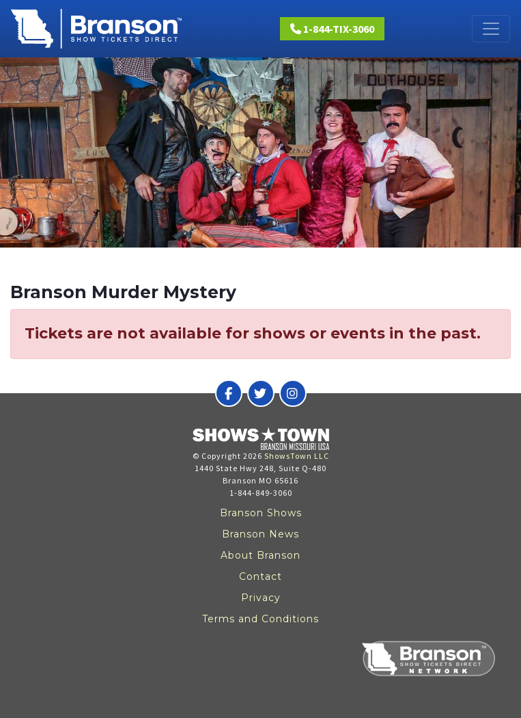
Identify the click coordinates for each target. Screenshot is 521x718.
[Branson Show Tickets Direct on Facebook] (228, 393)
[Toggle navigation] (491, 28)
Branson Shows (261, 513)
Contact (260, 576)
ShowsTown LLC (296, 456)
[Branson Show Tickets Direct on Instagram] (293, 393)
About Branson (260, 555)
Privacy (261, 597)
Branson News (260, 534)
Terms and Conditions (260, 619)
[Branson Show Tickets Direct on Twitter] (260, 393)
